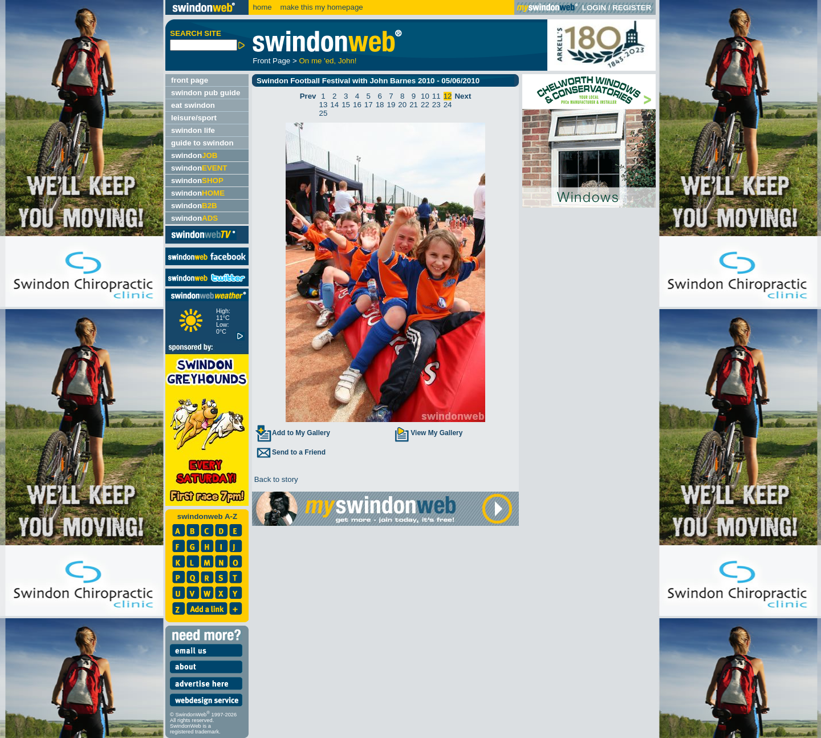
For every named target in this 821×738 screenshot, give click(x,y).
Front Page (271, 60)
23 (436, 104)
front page (189, 80)
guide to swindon (202, 143)
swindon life (193, 130)
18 (380, 104)
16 (357, 104)
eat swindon (193, 105)
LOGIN (594, 7)
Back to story (275, 479)
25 (323, 113)
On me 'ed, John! (327, 60)
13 (323, 104)
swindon (194, 155)
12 (448, 96)
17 (368, 104)
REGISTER (631, 7)
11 (436, 96)
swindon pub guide (205, 92)
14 (334, 104)
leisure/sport (194, 117)
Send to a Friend (290, 452)
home (262, 7)
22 (425, 104)
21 (413, 104)
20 (402, 104)
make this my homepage (320, 7)
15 (346, 104)
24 (448, 104)
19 (391, 104)
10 (425, 96)
